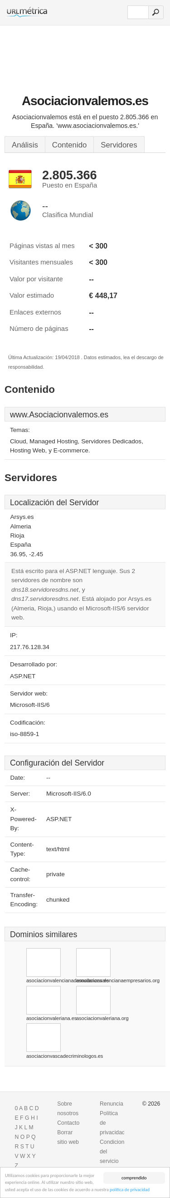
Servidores (119, 145)
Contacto (68, 1123)
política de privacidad (130, 1190)
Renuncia (111, 1104)
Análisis (25, 145)
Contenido (69, 145)
